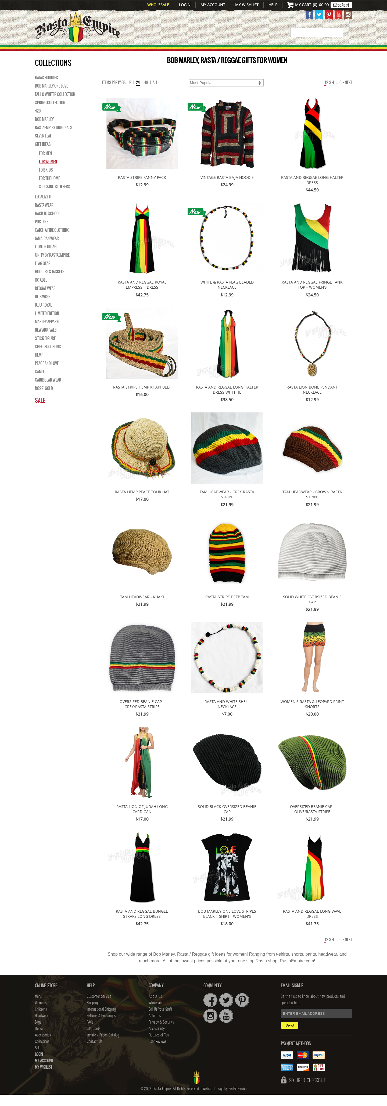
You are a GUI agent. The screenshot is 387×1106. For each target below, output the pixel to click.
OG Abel (41, 291)
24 (138, 94)
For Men (45, 165)
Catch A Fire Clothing (52, 241)
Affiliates (155, 1027)
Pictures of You (159, 1046)
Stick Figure (45, 350)
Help (272, 4)
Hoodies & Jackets (49, 283)
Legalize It (43, 208)
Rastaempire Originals (53, 139)
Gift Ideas (43, 155)
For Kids (46, 181)
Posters (42, 233)
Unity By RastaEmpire (52, 266)
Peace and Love (47, 375)
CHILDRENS (151, 51)
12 (129, 94)
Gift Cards (93, 1040)
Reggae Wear (45, 300)
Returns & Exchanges (101, 1027)
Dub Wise (42, 308)
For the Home (49, 190)
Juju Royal (43, 316)
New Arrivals (58, 51)
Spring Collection (50, 114)
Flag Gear (43, 275)
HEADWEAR (188, 51)
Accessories (273, 51)
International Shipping (101, 1020)
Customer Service (99, 1008)
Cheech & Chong (48, 358)
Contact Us (94, 1053)
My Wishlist (247, 4)
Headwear (41, 1027)
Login (185, 4)
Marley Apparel (47, 333)
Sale (344, 51)
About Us (155, 1008)
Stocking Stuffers (54, 198)
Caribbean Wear (48, 391)
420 (38, 122)
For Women (48, 173)
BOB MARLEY (44, 130)
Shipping (92, 1014)
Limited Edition (47, 325)
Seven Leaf (43, 147)
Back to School (47, 225)
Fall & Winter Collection (55, 105)
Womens (40, 1014)
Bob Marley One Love (51, 97)
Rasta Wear (44, 216)
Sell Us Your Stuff (160, 1020)
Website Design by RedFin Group (224, 1100)
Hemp (39, 366)
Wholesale (158, 4)
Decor (239, 51)
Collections (317, 51)
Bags (217, 51)
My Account (212, 4)
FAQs (90, 1033)
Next (347, 94)
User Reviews (157, 1053)
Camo (39, 383)
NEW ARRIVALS (46, 341)
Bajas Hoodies (46, 89)
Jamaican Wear (47, 250)
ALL (155, 94)
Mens (92, 51)
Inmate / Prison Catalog (103, 1046)
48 (146, 94)
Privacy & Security (161, 1033)
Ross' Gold (44, 399)
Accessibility (157, 1040)
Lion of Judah (45, 258)
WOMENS (118, 51)
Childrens (41, 1020)
